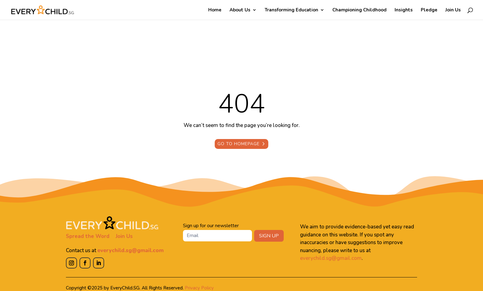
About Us (239, 10)
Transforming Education (291, 10)
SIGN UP (269, 235)
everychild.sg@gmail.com (130, 250)
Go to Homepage (238, 144)
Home (214, 10)
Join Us (453, 10)
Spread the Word (87, 236)
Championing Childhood (359, 10)
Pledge (429, 10)
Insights (404, 10)
